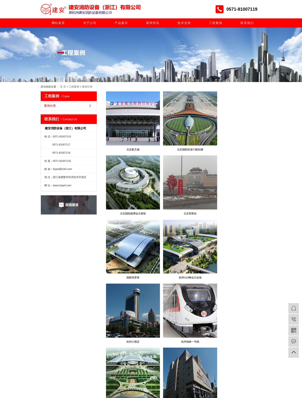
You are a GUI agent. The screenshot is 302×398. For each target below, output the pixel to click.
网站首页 (58, 22)
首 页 (63, 86)
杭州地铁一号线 (184, 264)
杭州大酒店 (130, 264)
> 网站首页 (112, 367)
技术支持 (184, 22)
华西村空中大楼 (184, 324)
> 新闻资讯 (134, 375)
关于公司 (89, 22)
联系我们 (247, 22)
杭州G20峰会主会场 (236, 204)
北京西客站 (130, 204)
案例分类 (87, 86)
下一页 (192, 336)
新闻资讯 (152, 22)
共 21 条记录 (152, 336)
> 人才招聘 (134, 382)
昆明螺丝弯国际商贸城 (236, 324)
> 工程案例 (112, 390)
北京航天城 (130, 145)
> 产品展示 (112, 375)
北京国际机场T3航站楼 (184, 145)
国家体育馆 (183, 204)
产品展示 (121, 22)
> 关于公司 (134, 367)
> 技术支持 (112, 382)
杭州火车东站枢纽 (236, 264)
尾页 (203, 336)
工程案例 (215, 22)
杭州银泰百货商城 (131, 324)
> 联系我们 (134, 390)
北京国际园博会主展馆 (236, 145)
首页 (167, 336)
